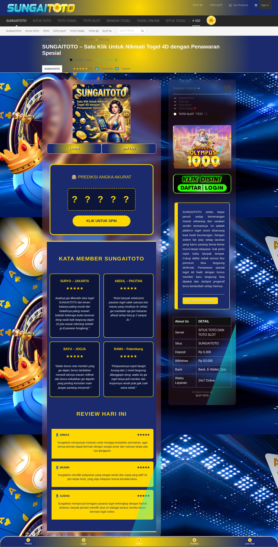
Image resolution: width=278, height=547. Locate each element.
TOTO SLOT (59, 31)
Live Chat (249, 541)
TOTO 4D (94, 31)
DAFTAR (129, 148)
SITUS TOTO (32, 31)
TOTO (46, 31)
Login (83, 541)
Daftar (139, 541)
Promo (28, 541)
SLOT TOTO (202, 395)
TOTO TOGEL (77, 31)
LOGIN (74, 148)
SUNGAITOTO (13, 31)
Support (126, 68)
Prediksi (194, 541)
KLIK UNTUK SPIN (101, 221)
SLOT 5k (107, 31)
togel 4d (188, 272)
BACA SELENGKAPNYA (200, 300)
